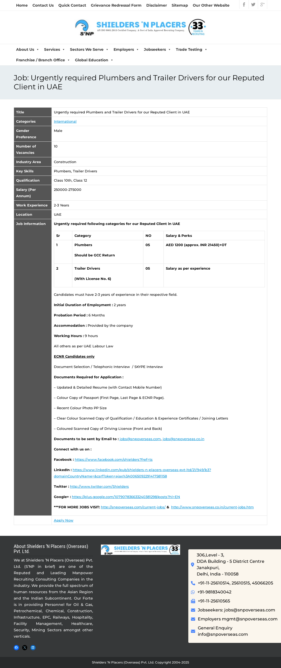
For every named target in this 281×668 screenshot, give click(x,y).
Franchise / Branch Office (43, 60)
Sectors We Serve (89, 49)
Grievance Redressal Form (116, 5)
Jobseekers (157, 49)
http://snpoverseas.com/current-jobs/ (133, 507)
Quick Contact (72, 5)
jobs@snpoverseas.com (140, 439)
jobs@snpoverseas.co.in (183, 439)
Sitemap (180, 5)
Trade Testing (192, 49)
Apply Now (63, 520)
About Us (27, 49)
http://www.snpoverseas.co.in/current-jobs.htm (212, 507)
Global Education (94, 60)
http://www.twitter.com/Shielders (99, 486)
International (65, 121)
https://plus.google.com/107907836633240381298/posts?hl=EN (126, 497)
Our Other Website (211, 5)
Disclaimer (156, 5)
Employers (126, 49)
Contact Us (43, 5)
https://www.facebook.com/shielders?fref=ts (114, 459)
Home (22, 5)
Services (54, 49)
